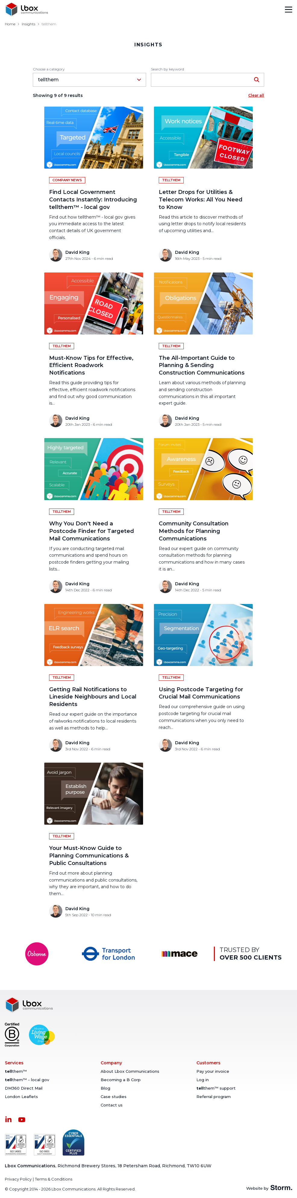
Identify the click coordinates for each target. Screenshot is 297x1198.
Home (10, 24)
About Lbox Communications (130, 1071)
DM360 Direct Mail (23, 1088)
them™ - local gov (27, 1079)
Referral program (213, 1096)
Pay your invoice (212, 1071)
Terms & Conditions (53, 1179)
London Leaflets (21, 1096)
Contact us (112, 1105)
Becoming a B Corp (121, 1079)
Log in (202, 1079)
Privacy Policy (18, 1179)
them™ (16, 1071)
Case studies (114, 1096)
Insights (28, 24)
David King (77, 252)
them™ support (216, 1088)
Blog (105, 1088)
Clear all (256, 95)
